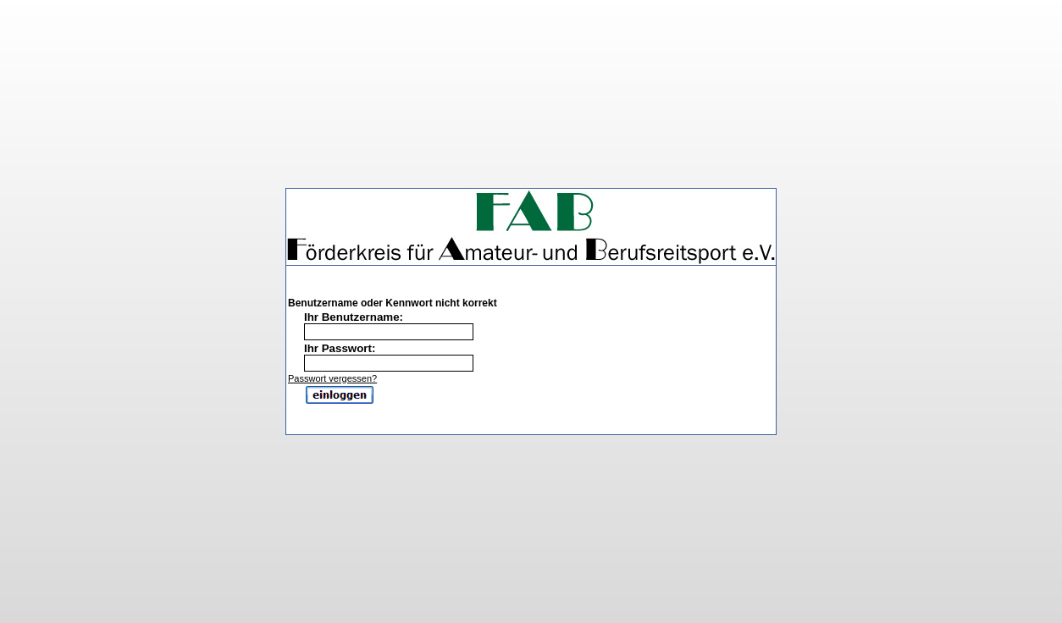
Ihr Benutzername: (353, 310)
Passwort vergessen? (332, 372)
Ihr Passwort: (339, 341)
